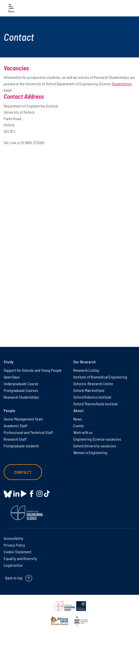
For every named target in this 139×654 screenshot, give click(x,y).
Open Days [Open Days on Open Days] (12, 376)
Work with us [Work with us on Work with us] (83, 432)
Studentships (122, 83)
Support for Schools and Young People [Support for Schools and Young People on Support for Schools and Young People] (33, 370)
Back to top (14, 577)
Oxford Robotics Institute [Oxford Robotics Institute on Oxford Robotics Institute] (92, 397)
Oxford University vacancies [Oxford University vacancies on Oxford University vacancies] (94, 445)
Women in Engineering (90, 452)
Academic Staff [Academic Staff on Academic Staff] (15, 425)
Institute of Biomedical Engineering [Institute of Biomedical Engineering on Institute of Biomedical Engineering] (100, 376)
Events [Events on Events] (78, 425)
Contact (23, 472)
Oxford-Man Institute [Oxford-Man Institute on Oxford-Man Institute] (88, 390)
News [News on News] (77, 419)
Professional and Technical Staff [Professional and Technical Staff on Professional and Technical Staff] (28, 432)
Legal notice (13, 565)
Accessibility (13, 538)
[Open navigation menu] (11, 8)
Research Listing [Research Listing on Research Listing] (86, 370)
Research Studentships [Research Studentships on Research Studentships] (21, 397)
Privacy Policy (14, 545)
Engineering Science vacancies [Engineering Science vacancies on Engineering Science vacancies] (97, 439)
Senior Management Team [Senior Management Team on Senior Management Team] (23, 419)
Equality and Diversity (20, 558)
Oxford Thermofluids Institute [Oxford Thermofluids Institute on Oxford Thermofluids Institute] (95, 403)
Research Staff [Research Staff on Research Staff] (15, 439)
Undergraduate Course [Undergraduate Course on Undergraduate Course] (21, 383)
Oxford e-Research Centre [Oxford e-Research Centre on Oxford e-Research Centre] (93, 383)
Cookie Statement (17, 551)
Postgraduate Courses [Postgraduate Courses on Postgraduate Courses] (21, 390)
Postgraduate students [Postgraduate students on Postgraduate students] (21, 445)
